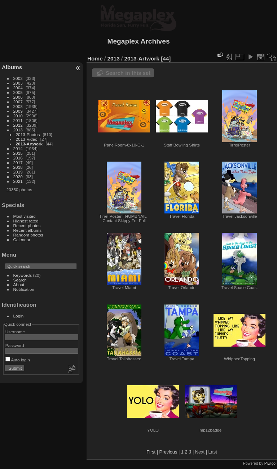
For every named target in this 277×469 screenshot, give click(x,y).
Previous (168, 452)
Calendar (22, 239)
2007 (18, 101)
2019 (18, 172)
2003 (18, 83)
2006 (18, 97)
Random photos (28, 235)
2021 (18, 181)
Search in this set (128, 73)
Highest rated (26, 220)
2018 (18, 167)
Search (20, 280)
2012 (18, 125)
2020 (18, 176)
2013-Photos (28, 134)
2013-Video (27, 139)
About (19, 284)
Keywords (22, 275)
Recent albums (27, 230)
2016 (18, 157)
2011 (18, 120)
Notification (23, 289)
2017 (18, 162)
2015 (18, 153)
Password (14, 345)
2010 (18, 115)
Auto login (17, 359)
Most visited (24, 216)
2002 (18, 78)
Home (95, 58)
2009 (18, 111)
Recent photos (27, 225)
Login (18, 316)
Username (15, 331)
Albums (12, 67)
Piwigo (270, 463)
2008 (18, 106)
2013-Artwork (29, 143)
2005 (18, 92)
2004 (18, 87)
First (150, 452)
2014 (18, 148)
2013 (18, 129)
